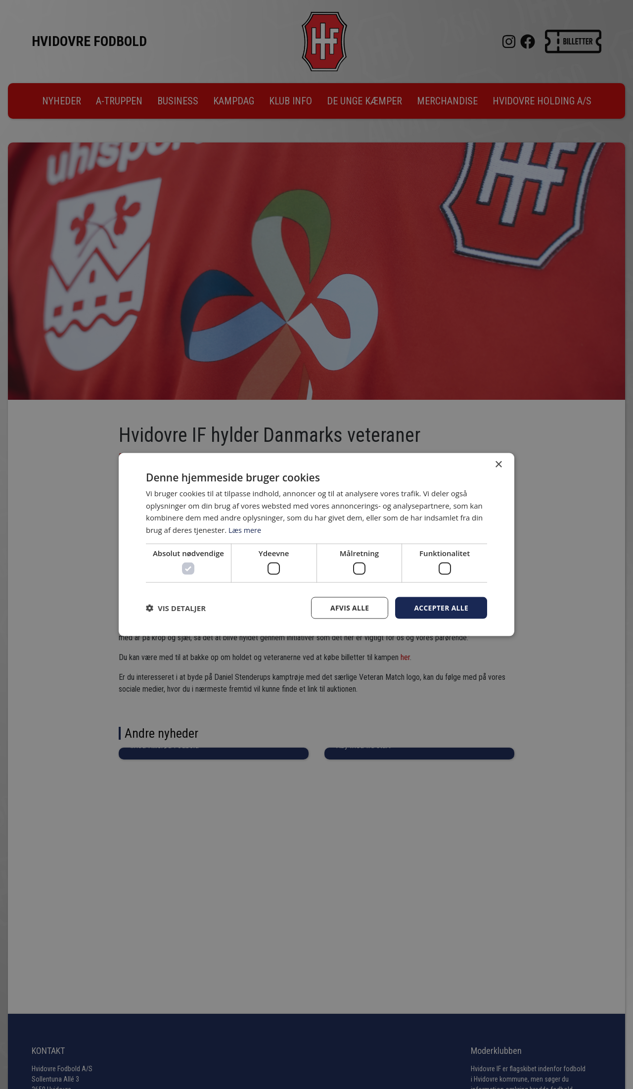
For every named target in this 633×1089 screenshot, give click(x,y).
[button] (176, 608)
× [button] (498, 464)
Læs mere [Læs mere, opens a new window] (245, 529)
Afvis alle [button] (348, 608)
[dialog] (316, 544)
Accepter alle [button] (440, 608)
